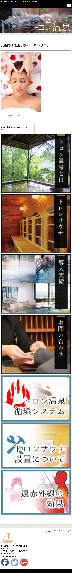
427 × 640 (19, 115)
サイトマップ (67, 531)
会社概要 (48, 531)
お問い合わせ (56, 531)
